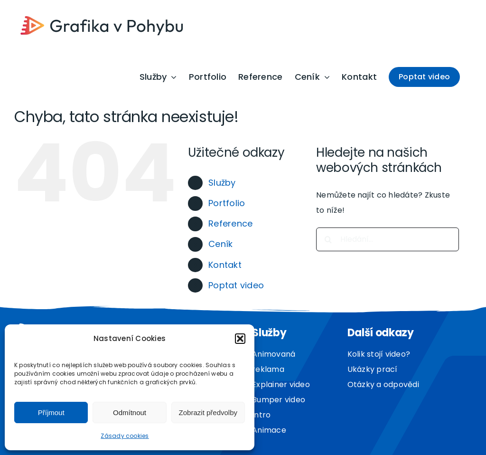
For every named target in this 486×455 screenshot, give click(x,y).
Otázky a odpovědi (383, 384)
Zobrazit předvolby (208, 412)
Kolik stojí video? (378, 354)
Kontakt (225, 265)
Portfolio (226, 203)
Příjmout (51, 412)
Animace (269, 430)
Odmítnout (129, 412)
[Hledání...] (387, 239)
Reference (230, 223)
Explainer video (281, 384)
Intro (261, 414)
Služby (221, 183)
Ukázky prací (372, 369)
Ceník (220, 244)
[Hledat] (328, 239)
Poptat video (236, 285)
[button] (240, 338)
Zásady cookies (125, 436)
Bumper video (278, 399)
